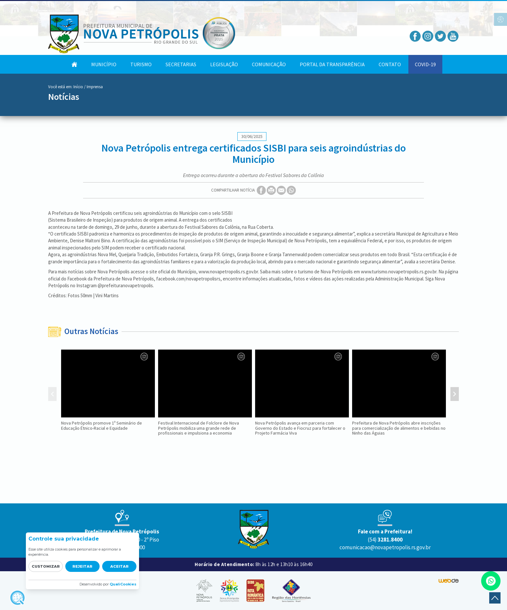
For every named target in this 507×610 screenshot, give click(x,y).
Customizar (46, 566)
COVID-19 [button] (425, 64)
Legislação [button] (224, 64)
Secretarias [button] (181, 64)
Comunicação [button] (269, 64)
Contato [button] (390, 64)
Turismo (141, 64)
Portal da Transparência (332, 64)
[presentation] (52, 395)
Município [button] (103, 64)
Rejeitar (82, 566)
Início (78, 86)
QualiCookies (123, 584)
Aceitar (119, 566)
